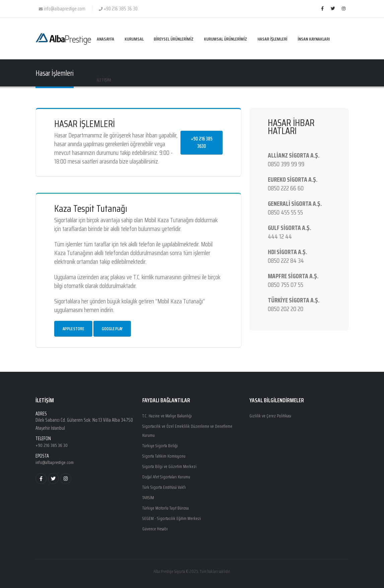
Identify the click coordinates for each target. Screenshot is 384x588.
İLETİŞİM (104, 79)
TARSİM (149, 494)
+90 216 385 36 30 (52, 445)
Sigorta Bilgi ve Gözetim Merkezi (171, 464)
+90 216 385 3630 (202, 142)
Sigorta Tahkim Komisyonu (166, 454)
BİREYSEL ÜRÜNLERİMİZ (174, 39)
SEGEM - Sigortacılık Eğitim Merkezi (173, 515)
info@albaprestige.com (56, 462)
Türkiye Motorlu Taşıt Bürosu (168, 505)
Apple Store (73, 328)
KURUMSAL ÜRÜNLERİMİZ (225, 39)
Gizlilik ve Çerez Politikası (271, 415)
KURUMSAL (134, 39)
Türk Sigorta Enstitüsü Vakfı (166, 484)
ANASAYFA (105, 39)
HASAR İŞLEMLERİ (272, 39)
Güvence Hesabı (156, 525)
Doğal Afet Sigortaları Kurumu (168, 474)
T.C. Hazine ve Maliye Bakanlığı (170, 415)
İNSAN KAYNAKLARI (314, 39)
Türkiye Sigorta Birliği (161, 444)
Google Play (112, 328)
